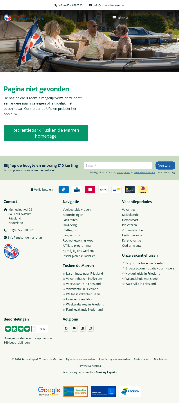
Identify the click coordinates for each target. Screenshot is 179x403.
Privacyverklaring (90, 366)
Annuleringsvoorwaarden (114, 359)
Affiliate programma (77, 246)
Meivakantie (130, 215)
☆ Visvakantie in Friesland (80, 289)
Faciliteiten (70, 220)
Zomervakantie (132, 230)
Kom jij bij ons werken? (78, 251)
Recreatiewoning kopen (79, 240)
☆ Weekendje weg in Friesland (83, 304)
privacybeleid (123, 172)
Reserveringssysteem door (90, 372)
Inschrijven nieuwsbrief (79, 256)
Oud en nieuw (131, 246)
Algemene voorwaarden (80, 359)
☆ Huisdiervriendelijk (77, 299)
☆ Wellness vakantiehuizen (81, 294)
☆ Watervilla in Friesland (139, 284)
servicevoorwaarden (144, 172)
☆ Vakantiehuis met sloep (140, 279)
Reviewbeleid (142, 359)
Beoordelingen (73, 215)
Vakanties (128, 210)
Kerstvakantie (131, 240)
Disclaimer (160, 359)
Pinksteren (129, 225)
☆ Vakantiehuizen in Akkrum (82, 279)
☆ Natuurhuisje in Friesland (141, 273)
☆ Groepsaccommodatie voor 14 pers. (148, 268)
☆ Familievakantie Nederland (83, 309)
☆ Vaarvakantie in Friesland (82, 284)
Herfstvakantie (132, 235)
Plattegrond (71, 230)
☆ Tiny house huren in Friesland (144, 263)
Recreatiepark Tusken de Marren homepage (45, 133)
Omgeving (70, 225)
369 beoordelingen (17, 343)
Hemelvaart (130, 220)
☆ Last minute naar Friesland (83, 273)
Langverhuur (72, 235)
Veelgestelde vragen (77, 210)
